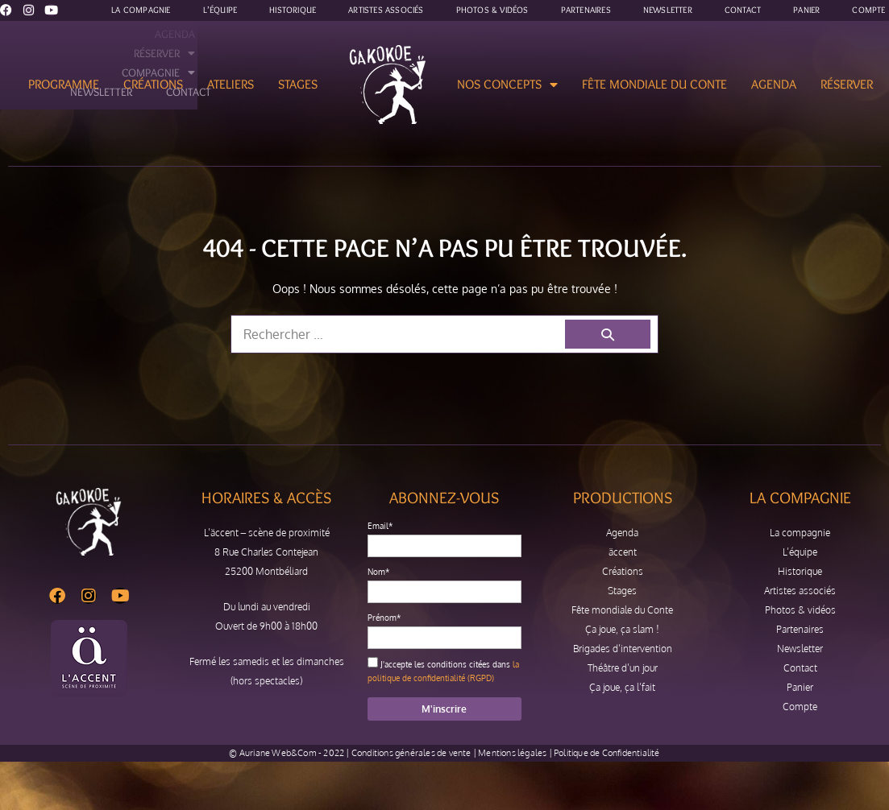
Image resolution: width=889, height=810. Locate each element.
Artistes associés (800, 591)
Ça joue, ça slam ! (622, 629)
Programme (63, 84)
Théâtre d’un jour (623, 668)
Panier (800, 687)
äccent (623, 552)
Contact (800, 668)
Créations (153, 84)
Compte (800, 706)
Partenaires (800, 629)
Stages (298, 84)
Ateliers (230, 84)
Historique (800, 571)
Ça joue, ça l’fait (622, 687)
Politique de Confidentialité (607, 752)
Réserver (846, 84)
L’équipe (800, 552)
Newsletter (800, 649)
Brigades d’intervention (622, 649)
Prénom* (384, 617)
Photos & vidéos (800, 610)
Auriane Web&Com (278, 752)
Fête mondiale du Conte (654, 84)
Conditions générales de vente (411, 752)
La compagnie (800, 533)
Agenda (773, 84)
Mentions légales (512, 752)
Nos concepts (507, 84)
